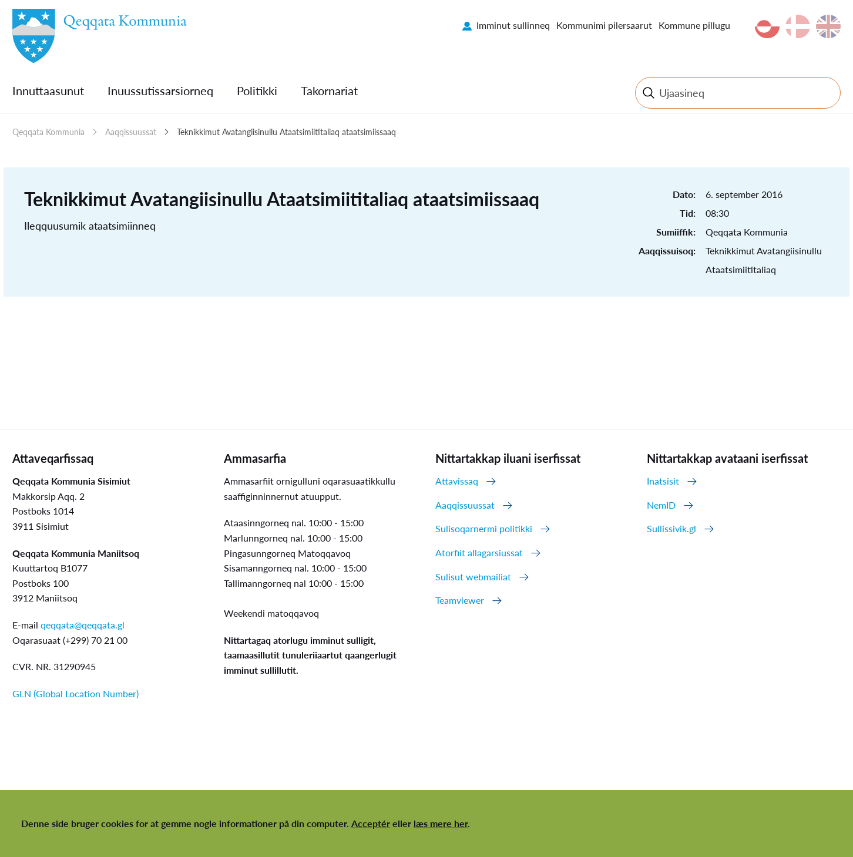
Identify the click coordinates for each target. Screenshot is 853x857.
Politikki (257, 90)
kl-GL (767, 26)
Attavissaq (456, 480)
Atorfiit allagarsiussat (479, 552)
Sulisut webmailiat (473, 576)
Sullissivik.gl (671, 528)
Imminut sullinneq (513, 25)
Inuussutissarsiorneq (160, 90)
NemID (661, 504)
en (828, 26)
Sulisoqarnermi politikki (483, 528)
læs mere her (441, 823)
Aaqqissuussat (130, 132)
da (797, 26)
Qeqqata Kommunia (48, 132)
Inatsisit (663, 480)
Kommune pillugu (694, 25)
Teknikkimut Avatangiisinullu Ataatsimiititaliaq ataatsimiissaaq (286, 132)
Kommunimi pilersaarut (604, 25)
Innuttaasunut (48, 90)
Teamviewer (459, 600)
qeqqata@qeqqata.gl (83, 624)
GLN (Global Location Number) (75, 693)
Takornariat (329, 90)
